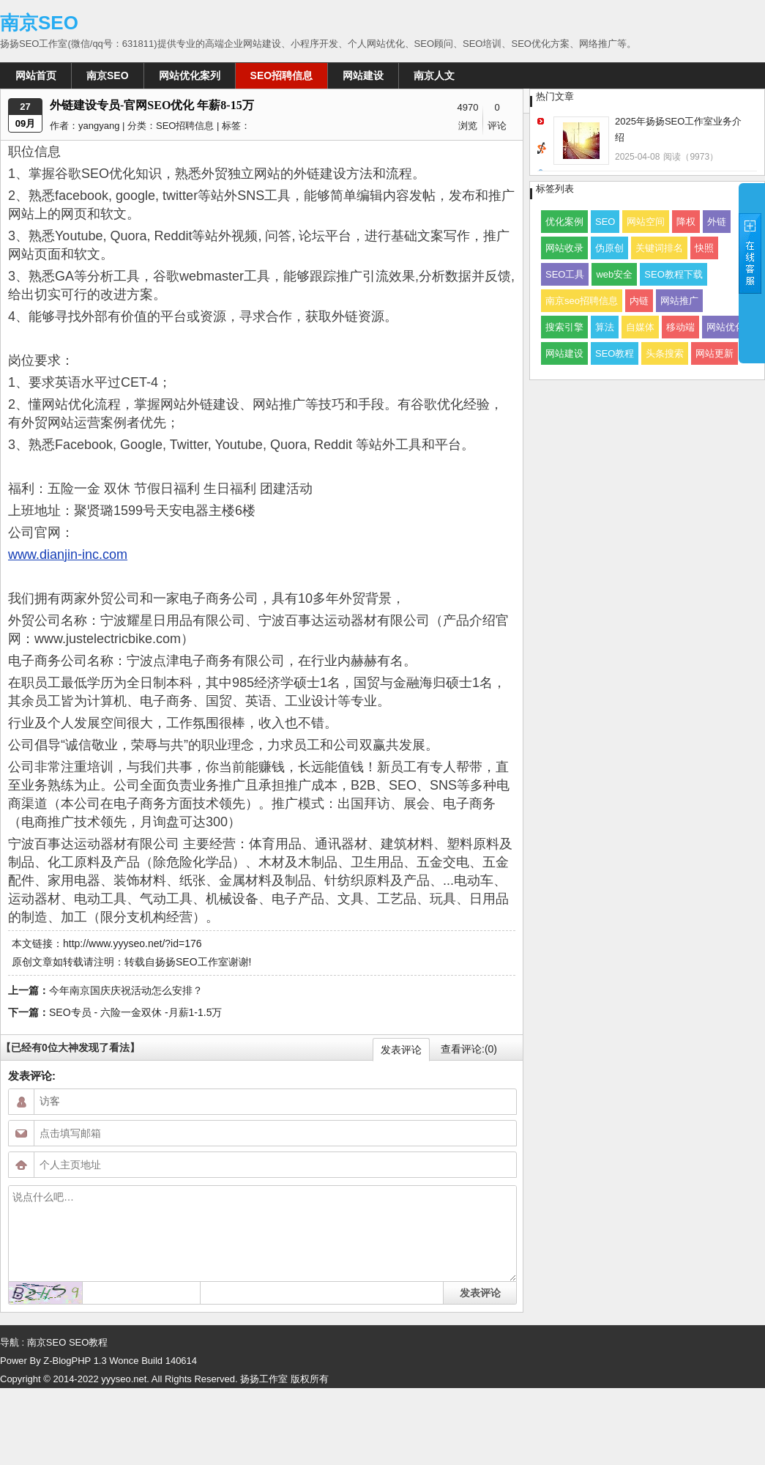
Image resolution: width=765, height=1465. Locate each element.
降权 (685, 221)
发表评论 (401, 1050)
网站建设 (363, 75)
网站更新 (714, 353)
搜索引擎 (564, 327)
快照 (704, 247)
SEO (605, 221)
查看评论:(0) (469, 1049)
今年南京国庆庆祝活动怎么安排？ (126, 990)
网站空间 (646, 221)
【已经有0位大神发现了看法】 (70, 1047)
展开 (752, 272)
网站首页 (35, 75)
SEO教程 (614, 353)
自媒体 (640, 327)
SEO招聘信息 (281, 75)
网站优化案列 (189, 75)
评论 (497, 125)
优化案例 (564, 221)
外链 (716, 221)
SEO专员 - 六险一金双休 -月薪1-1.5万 (135, 1012)
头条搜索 (665, 353)
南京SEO (39, 23)
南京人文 (434, 75)
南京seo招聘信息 (581, 300)
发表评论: (32, 1075)
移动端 (680, 327)
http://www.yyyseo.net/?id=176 (132, 943)
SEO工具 (564, 274)
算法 (604, 327)
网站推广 (679, 300)
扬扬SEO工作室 (191, 962)
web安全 (614, 274)
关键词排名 (659, 247)
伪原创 (609, 247)
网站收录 (564, 247)
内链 (639, 300)
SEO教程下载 (673, 274)
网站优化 (725, 327)
